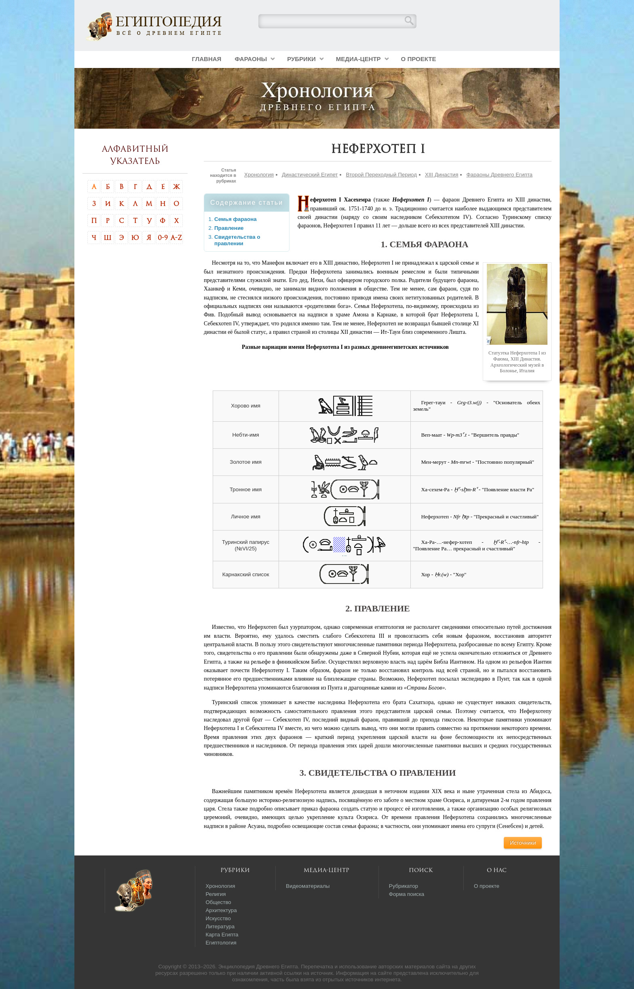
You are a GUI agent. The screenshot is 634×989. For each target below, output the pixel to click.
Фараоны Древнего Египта (499, 175)
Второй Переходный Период (381, 175)
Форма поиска (407, 894)
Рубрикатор (403, 886)
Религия (215, 894)
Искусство (218, 918)
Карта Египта (221, 935)
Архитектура (221, 910)
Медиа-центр (358, 58)
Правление (229, 228)
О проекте (418, 58)
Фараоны (251, 58)
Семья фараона (235, 219)
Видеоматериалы (308, 886)
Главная (207, 58)
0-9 (163, 237)
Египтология (220, 943)
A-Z (176, 237)
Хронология (259, 175)
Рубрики (301, 58)
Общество (218, 902)
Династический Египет (310, 175)
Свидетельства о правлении (237, 240)
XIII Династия (441, 175)
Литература (220, 926)
